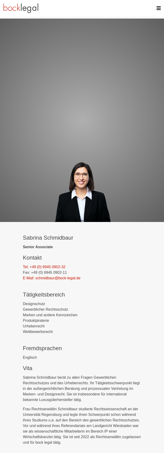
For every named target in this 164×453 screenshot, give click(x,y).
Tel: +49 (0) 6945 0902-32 (44, 267)
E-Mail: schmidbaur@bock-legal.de (51, 278)
